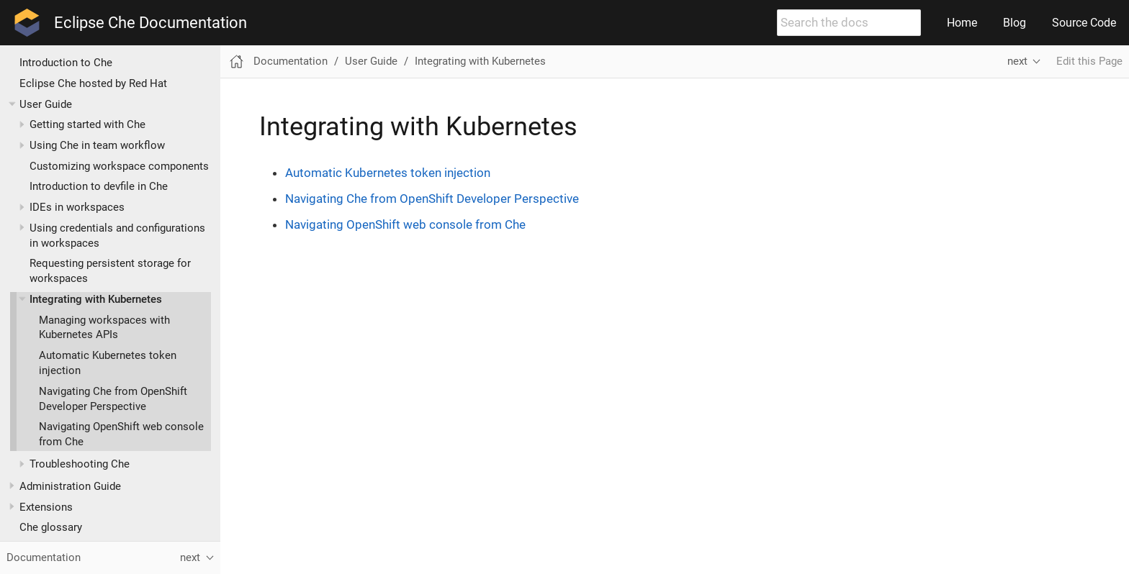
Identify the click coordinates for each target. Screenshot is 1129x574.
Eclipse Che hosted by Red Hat (93, 83)
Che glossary (50, 527)
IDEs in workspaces (77, 207)
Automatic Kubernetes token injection (387, 172)
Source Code (1084, 22)
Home (962, 22)
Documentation (290, 61)
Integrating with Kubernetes (96, 299)
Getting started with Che (87, 124)
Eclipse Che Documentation (150, 23)
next (1017, 61)
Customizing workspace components (119, 166)
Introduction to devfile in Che (99, 186)
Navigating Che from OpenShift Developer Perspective (432, 198)
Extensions (46, 507)
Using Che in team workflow (97, 145)
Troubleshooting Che (80, 463)
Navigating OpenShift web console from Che (405, 224)
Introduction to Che (65, 62)
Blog (1014, 22)
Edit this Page (1089, 61)
